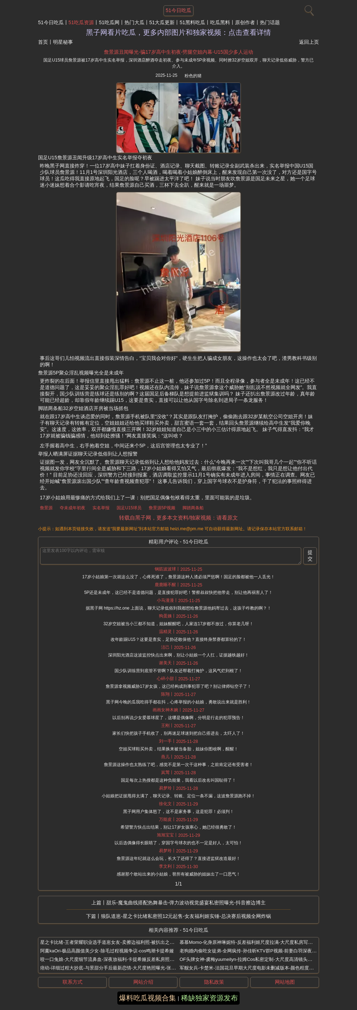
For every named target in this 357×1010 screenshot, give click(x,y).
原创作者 (245, 22)
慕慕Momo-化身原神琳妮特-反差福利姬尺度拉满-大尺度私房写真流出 (251, 942)
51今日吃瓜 (51, 22)
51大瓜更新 (162, 22)
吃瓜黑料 (220, 22)
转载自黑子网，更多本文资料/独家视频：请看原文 (178, 518)
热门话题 (270, 22)
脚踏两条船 (193, 507)
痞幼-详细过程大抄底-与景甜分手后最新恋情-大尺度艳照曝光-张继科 (110, 968)
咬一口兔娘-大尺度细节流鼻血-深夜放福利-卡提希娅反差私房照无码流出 (114, 959)
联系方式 (72, 982)
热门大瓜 (134, 22)
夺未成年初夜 (72, 507)
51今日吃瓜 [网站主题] (178, 10)
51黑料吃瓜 (192, 22)
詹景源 (46, 507)
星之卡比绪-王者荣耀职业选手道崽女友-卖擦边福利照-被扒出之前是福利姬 (116, 942)
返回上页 (309, 42)
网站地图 (285, 982)
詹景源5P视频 (162, 507)
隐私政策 (214, 982)
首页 (43, 42)
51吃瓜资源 (81, 22)
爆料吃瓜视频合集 (147, 998)
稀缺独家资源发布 (209, 998)
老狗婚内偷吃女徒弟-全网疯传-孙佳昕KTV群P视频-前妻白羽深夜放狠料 (253, 950)
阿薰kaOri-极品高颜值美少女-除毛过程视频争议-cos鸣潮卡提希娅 (107, 950)
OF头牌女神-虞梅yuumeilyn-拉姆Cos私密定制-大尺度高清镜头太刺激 (250, 959)
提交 (310, 555)
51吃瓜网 (109, 22)
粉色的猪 (193, 75)
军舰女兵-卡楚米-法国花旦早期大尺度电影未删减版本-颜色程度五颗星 (251, 968)
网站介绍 (143, 982)
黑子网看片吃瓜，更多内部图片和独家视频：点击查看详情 (178, 32)
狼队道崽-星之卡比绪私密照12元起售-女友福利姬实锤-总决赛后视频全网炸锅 (186, 916)
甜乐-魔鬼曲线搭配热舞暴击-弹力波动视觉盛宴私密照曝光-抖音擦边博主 (186, 902)
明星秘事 (63, 42)
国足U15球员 (129, 507)
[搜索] (308, 8)
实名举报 (101, 507)
